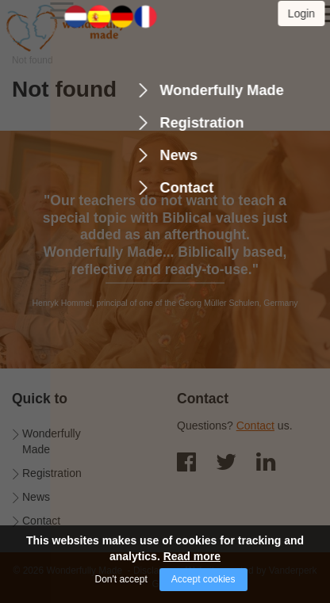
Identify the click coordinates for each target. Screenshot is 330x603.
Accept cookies (203, 579)
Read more (192, 556)
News (36, 496)
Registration (52, 473)
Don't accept (120, 579)
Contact (41, 520)
